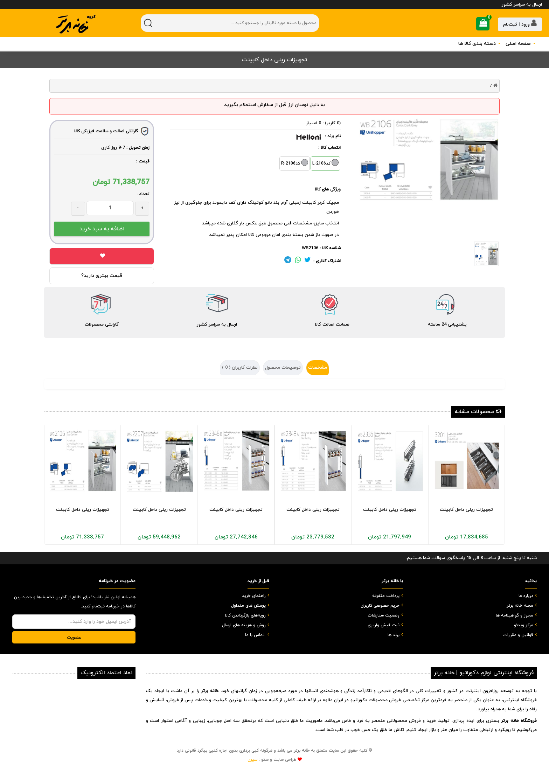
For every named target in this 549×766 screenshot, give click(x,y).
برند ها (393, 635)
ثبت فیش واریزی (383, 625)
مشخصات (317, 367)
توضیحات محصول (283, 367)
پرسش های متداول (248, 605)
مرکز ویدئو (523, 625)
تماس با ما (254, 635)
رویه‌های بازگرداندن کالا (245, 615)
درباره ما (526, 596)
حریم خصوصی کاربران (380, 605)
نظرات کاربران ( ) (240, 367)
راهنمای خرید (254, 596)
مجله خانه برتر (520, 605)
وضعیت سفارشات (383, 615)
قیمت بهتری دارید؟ (101, 275)
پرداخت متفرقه (385, 596)
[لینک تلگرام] (287, 261)
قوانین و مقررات (518, 635)
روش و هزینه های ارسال (244, 625)
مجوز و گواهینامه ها (514, 615)
